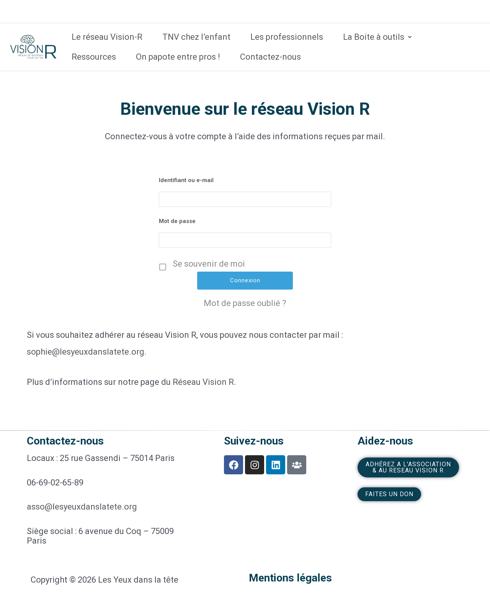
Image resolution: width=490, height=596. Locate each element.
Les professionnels (286, 37)
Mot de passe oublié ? (245, 303)
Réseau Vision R (203, 382)
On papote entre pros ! (178, 57)
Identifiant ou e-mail (186, 180)
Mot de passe (177, 221)
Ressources (94, 57)
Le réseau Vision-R (107, 37)
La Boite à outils (377, 37)
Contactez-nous (270, 57)
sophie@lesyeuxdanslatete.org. (87, 352)
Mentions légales (290, 578)
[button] (377, 37)
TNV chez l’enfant (196, 37)
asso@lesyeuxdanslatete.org (82, 506)
